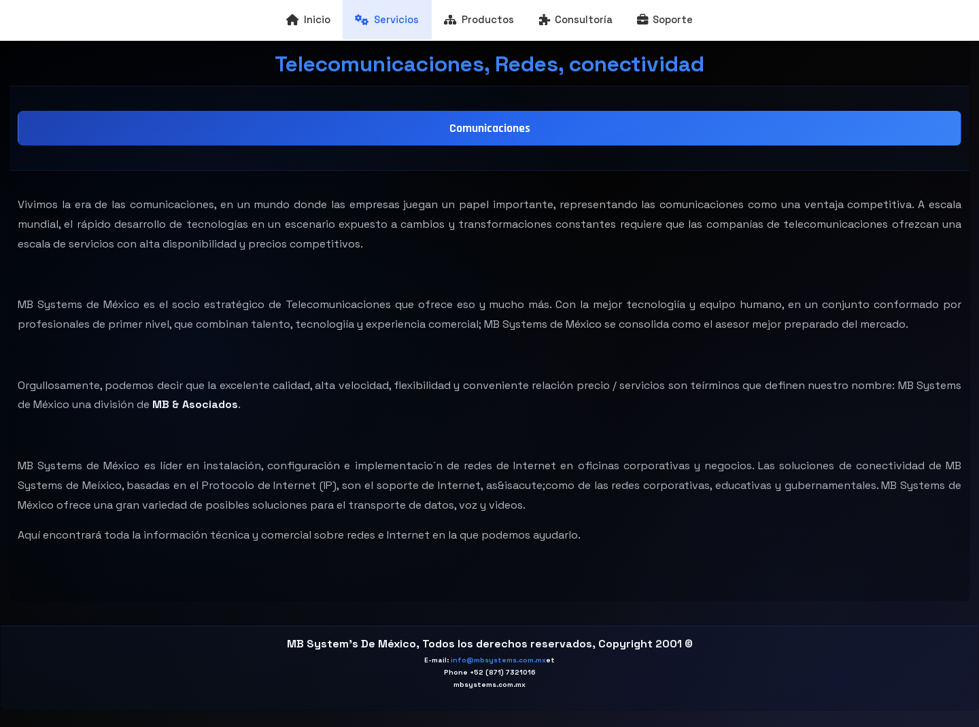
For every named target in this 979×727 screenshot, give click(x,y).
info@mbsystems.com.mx (498, 660)
